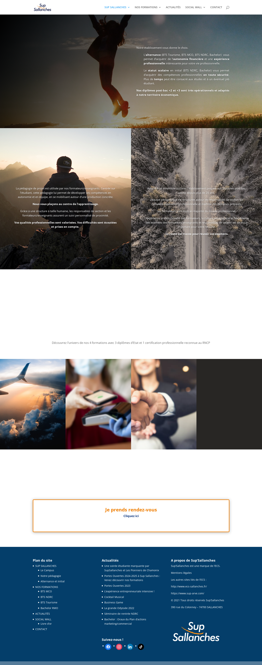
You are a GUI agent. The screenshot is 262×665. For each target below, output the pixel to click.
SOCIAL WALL (193, 7)
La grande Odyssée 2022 (119, 608)
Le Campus (47, 570)
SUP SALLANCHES (115, 7)
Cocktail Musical (114, 597)
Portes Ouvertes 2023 (117, 585)
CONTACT (216, 7)
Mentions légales (181, 572)
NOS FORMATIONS (146, 7)
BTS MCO (46, 591)
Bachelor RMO (49, 608)
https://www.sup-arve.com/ (187, 593)
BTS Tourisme (49, 602)
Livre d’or (46, 623)
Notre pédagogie (51, 576)
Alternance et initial (53, 581)
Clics (131, 526)
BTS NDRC (47, 597)
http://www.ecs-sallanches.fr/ (189, 586)
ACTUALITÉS (173, 7)
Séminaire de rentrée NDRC (121, 613)
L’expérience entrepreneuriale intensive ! (129, 591)
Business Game (113, 602)
